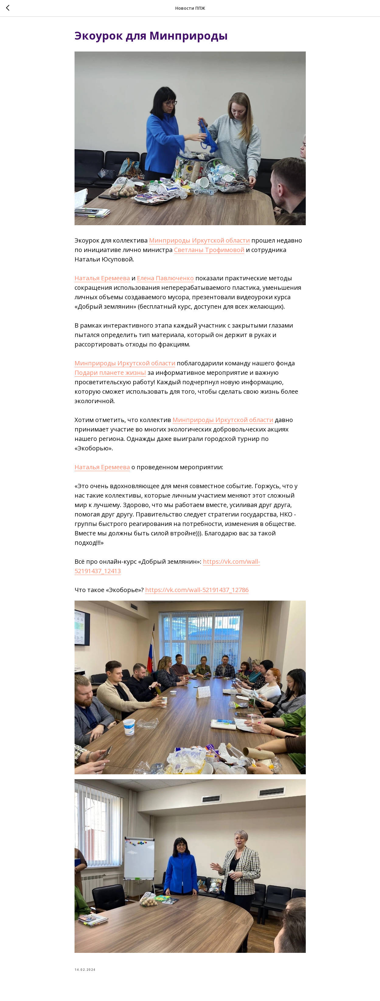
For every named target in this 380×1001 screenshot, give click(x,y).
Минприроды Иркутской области (199, 240)
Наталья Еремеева (102, 278)
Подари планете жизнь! (110, 372)
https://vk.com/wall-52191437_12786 (197, 590)
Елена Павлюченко (165, 278)
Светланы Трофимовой (209, 250)
